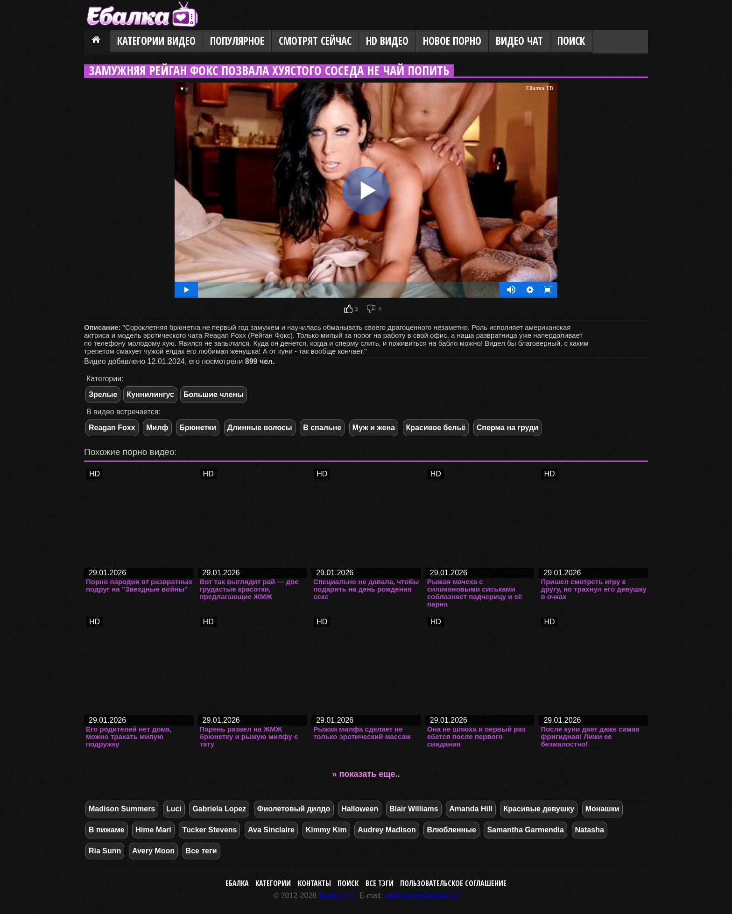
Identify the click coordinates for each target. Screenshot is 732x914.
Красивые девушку (538, 809)
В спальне (322, 428)
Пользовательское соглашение (453, 883)
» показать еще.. (366, 774)
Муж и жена (373, 428)
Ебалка (237, 883)
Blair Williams (413, 809)
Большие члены (213, 394)
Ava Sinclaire (271, 830)
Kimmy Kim (326, 830)
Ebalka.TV (336, 896)
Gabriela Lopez (219, 809)
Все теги (201, 851)
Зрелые (103, 394)
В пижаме (107, 830)
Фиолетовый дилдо (294, 809)
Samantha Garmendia (525, 830)
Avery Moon (153, 851)
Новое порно (452, 41)
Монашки (602, 809)
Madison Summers (122, 809)
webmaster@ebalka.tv (422, 896)
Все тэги (380, 883)
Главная (97, 41)
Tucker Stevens (209, 830)
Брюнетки (197, 428)
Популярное (237, 41)
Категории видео (156, 41)
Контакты (314, 883)
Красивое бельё (436, 428)
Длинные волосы (259, 428)
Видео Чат (519, 41)
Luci (174, 809)
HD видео (387, 41)
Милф (157, 428)
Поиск (571, 41)
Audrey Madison (386, 830)
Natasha (589, 830)
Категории (273, 883)
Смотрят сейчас (315, 41)
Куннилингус (150, 394)
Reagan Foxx (112, 428)
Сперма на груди (507, 428)
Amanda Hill (470, 809)
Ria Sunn (105, 851)
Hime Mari (153, 830)
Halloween (359, 809)
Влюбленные (451, 830)
